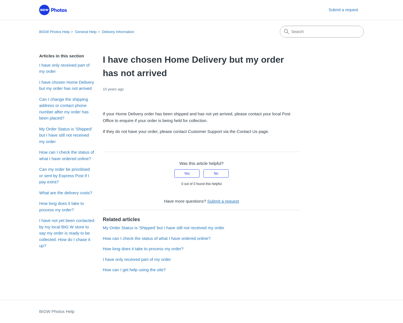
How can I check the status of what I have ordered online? (66, 155)
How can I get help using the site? (134, 269)
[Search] (322, 31)
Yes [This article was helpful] (187, 173)
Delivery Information (118, 32)
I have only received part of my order (64, 68)
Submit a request (343, 10)
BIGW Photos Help (54, 32)
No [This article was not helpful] (216, 173)
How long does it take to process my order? (61, 206)
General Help (86, 32)
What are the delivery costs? (65, 192)
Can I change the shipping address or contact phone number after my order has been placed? (64, 109)
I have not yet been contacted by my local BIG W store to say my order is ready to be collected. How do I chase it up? (66, 233)
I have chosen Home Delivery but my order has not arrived (66, 85)
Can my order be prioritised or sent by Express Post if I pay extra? (64, 175)
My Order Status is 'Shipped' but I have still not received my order (65, 135)
